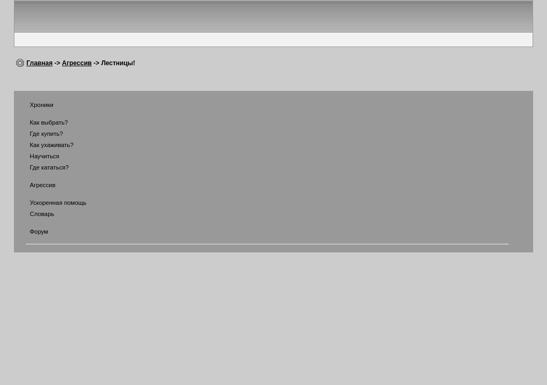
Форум (33, 231)
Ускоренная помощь (52, 202)
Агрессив (77, 63)
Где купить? (40, 133)
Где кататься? (43, 167)
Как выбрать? (42, 122)
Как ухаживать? (45, 145)
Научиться (38, 156)
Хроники (35, 105)
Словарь (35, 214)
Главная (40, 63)
